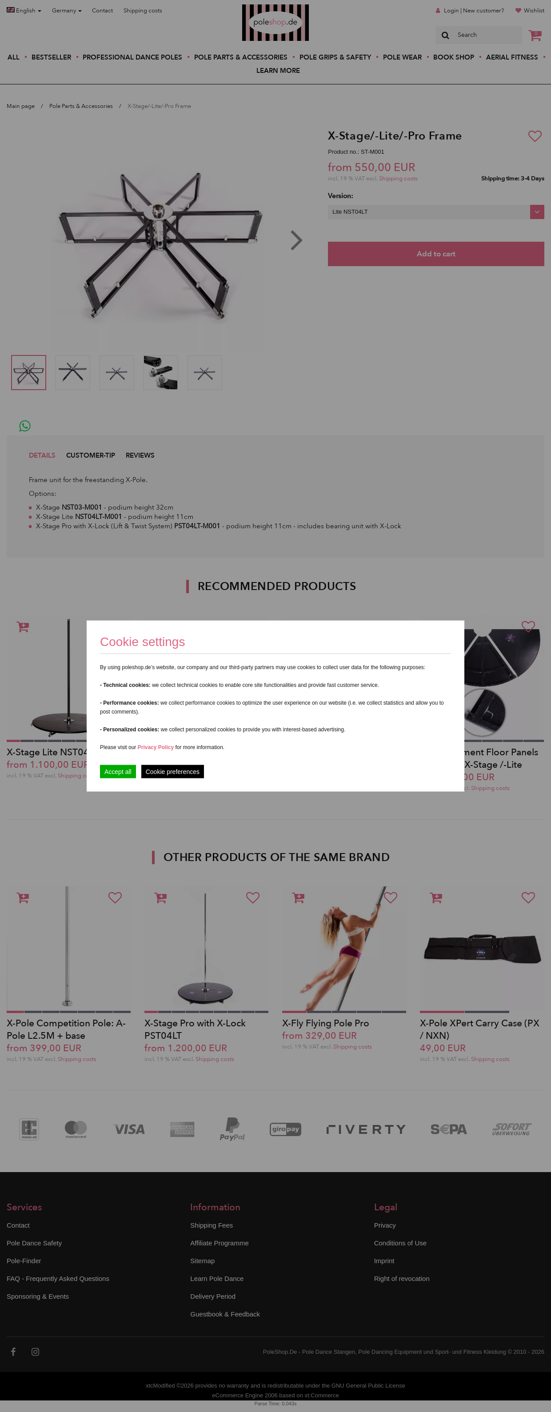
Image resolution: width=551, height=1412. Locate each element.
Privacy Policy (156, 747)
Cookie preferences (173, 771)
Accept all (118, 771)
